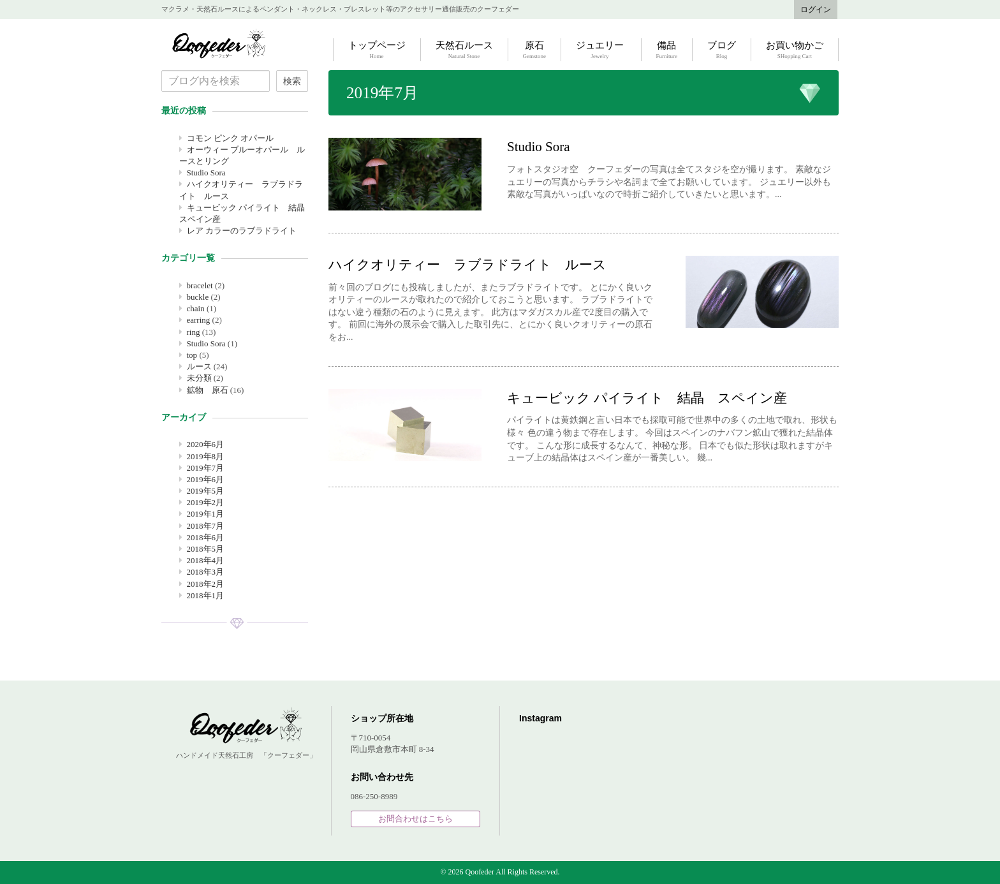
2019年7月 (205, 468)
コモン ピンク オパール (230, 138)
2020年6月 (205, 444)
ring (193, 332)
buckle (198, 297)
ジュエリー (600, 50)
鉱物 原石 (207, 390)
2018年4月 (205, 560)
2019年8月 (205, 456)
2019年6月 (205, 479)
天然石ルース (464, 50)
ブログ (721, 50)
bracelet (200, 285)
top (192, 355)
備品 (667, 50)
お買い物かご (794, 50)
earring (198, 320)
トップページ (377, 50)
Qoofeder (219, 43)
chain (196, 308)
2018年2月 (205, 584)
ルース (199, 366)
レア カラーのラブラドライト (242, 230)
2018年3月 (205, 572)
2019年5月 (205, 491)
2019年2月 (205, 502)
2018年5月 (205, 549)
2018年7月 (205, 526)
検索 (292, 81)
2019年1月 (205, 514)
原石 (535, 50)
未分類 (199, 378)
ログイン (815, 9)
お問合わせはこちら (415, 818)
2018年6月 (205, 537)
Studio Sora (206, 172)
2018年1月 (205, 595)
